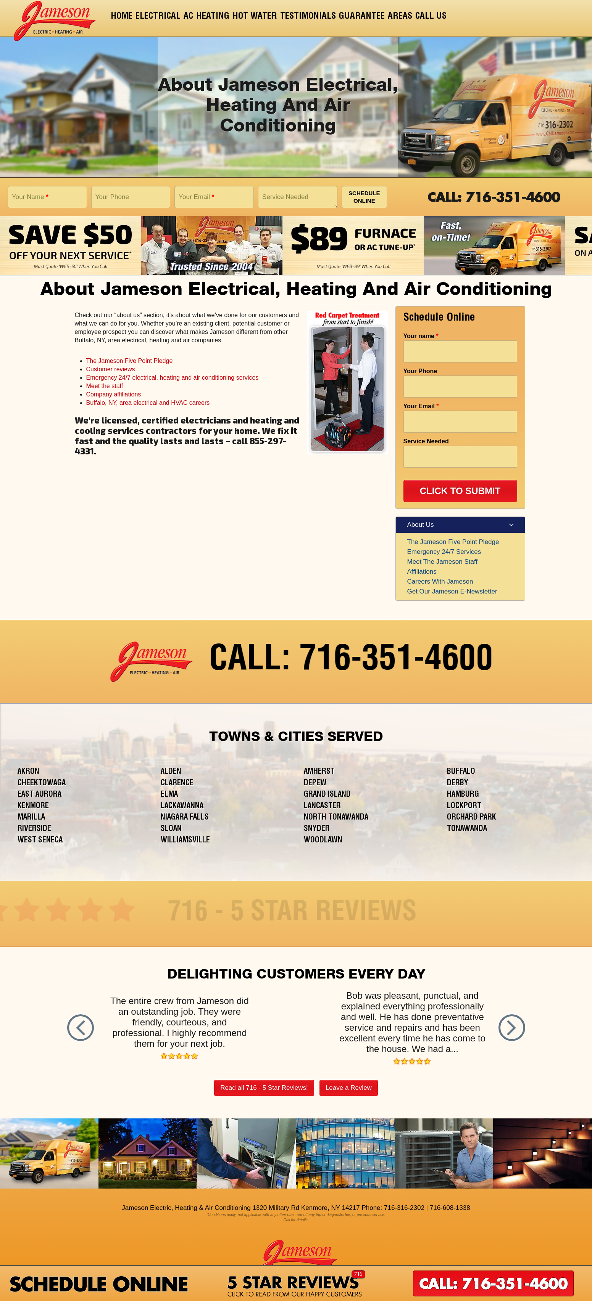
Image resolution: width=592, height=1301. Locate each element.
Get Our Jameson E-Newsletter (452, 591)
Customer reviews (110, 369)
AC (188, 16)
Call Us (431, 16)
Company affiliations (113, 394)
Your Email (196, 197)
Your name (421, 336)
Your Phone (112, 197)
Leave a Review (349, 1087)
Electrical (158, 16)
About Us (420, 524)
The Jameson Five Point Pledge (129, 361)
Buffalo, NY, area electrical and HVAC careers (148, 402)
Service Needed (285, 197)
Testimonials (308, 16)
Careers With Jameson (440, 581)
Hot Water (254, 16)
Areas (400, 16)
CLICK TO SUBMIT (460, 491)
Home (121, 16)
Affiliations (422, 571)
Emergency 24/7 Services (444, 551)
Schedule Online (364, 197)
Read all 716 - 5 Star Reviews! (264, 1087)
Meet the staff (104, 386)
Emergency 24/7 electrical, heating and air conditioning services (172, 377)
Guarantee (362, 16)
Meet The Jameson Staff (442, 561)
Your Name (30, 197)
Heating (212, 16)
